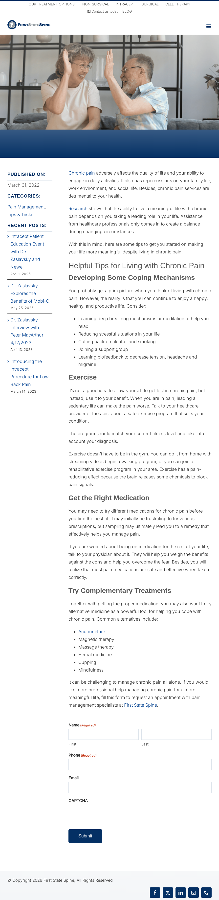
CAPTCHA (78, 800)
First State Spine (140, 705)
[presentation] (106, 814)
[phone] (206, 892)
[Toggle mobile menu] (209, 26)
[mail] (193, 892)
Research (78, 208)
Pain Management (26, 206)
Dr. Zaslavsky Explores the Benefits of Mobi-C (29, 293)
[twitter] (168, 892)
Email (73, 777)
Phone (82, 755)
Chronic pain (81, 173)
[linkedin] (180, 892)
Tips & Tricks (20, 214)
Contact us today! (103, 11)
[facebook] (155, 892)
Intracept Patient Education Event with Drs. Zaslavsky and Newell (27, 252)
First (72, 744)
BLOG (127, 11)
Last (145, 744)
